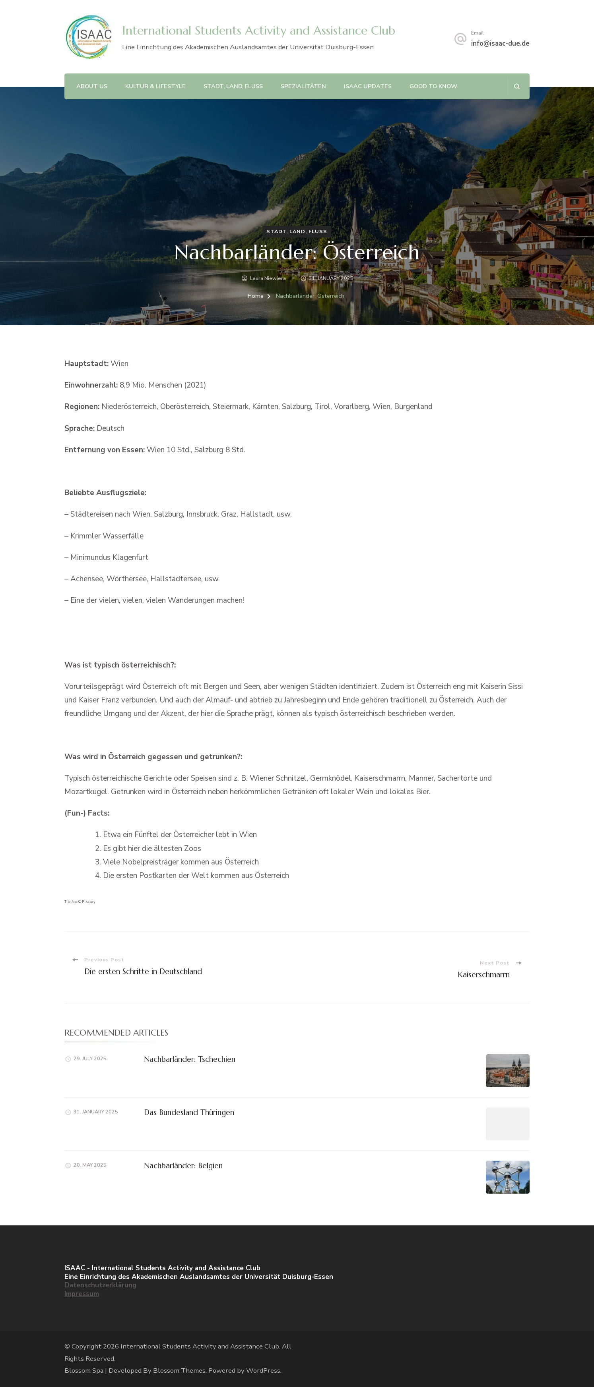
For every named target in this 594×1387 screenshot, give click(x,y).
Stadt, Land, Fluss (233, 86)
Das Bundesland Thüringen (189, 1112)
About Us (91, 86)
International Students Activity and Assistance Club (258, 30)
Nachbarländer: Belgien (183, 1165)
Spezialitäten (303, 86)
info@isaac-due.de (500, 43)
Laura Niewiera (268, 278)
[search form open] (517, 86)
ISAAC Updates (368, 86)
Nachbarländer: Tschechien (189, 1059)
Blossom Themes (179, 1370)
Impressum (81, 1293)
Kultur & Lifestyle (155, 86)
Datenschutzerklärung (100, 1285)
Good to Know (433, 86)
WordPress (263, 1370)
